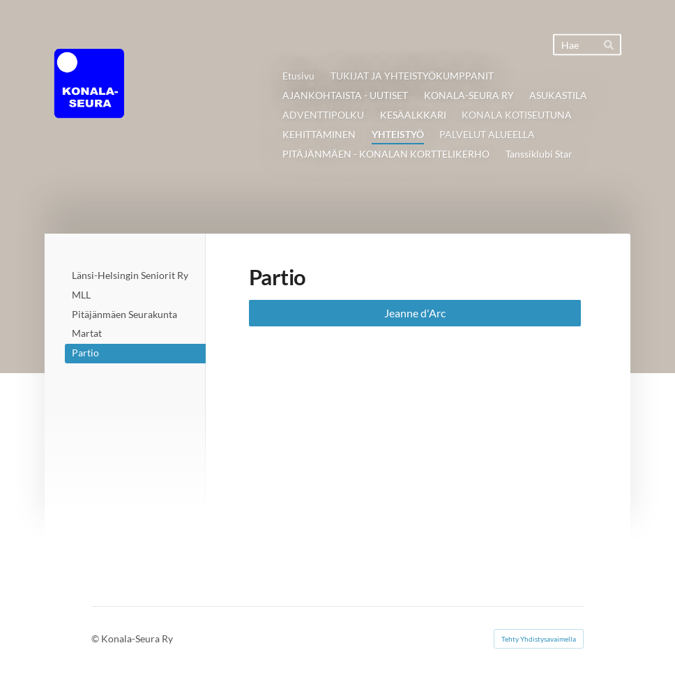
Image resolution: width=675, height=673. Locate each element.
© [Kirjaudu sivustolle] (96, 638)
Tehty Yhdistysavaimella (538, 639)
